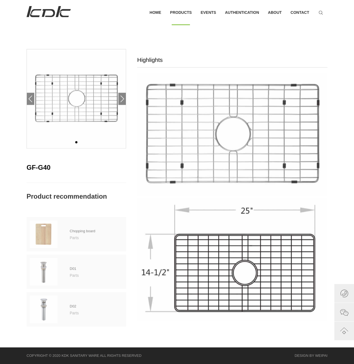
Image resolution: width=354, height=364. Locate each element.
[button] (122, 101)
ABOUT (275, 12)
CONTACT (300, 12)
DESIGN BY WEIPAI (311, 355)
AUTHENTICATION (242, 12)
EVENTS (208, 12)
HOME (155, 12)
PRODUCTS (181, 17)
